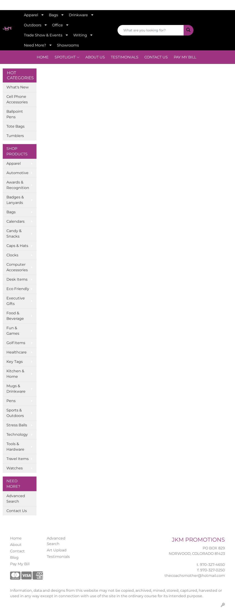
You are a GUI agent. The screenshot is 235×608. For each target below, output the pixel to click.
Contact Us (16, 511)
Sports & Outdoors (15, 413)
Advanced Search (15, 499)
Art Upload (57, 550)
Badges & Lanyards (15, 200)
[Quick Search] (151, 30)
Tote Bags (15, 126)
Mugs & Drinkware (15, 389)
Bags (53, 15)
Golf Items (15, 343)
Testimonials (58, 556)
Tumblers (15, 136)
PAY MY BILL (185, 57)
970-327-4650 (212, 564)
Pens (11, 401)
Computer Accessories (17, 267)
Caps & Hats (17, 246)
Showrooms (68, 45)
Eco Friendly (17, 289)
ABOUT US (95, 57)
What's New (17, 87)
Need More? (35, 45)
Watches (14, 468)
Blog (14, 557)
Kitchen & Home (15, 374)
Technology (17, 434)
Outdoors (32, 25)
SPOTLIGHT (67, 57)
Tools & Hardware (15, 447)
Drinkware (78, 15)
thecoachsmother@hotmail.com (195, 575)
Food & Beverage (15, 316)
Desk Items (17, 279)
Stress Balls (16, 425)
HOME (43, 57)
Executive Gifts (15, 301)
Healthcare (16, 352)
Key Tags (14, 361)
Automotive (17, 173)
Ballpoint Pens (14, 114)
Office (57, 25)
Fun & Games (12, 331)
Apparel (31, 15)
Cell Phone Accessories (17, 99)
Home (16, 538)
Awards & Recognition (17, 185)
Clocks (12, 255)
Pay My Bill (20, 564)
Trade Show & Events (43, 35)
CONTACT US (156, 57)
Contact (17, 551)
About (16, 544)
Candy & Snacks (14, 233)
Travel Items (17, 459)
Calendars (15, 221)
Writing (80, 35)
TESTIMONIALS (124, 57)
